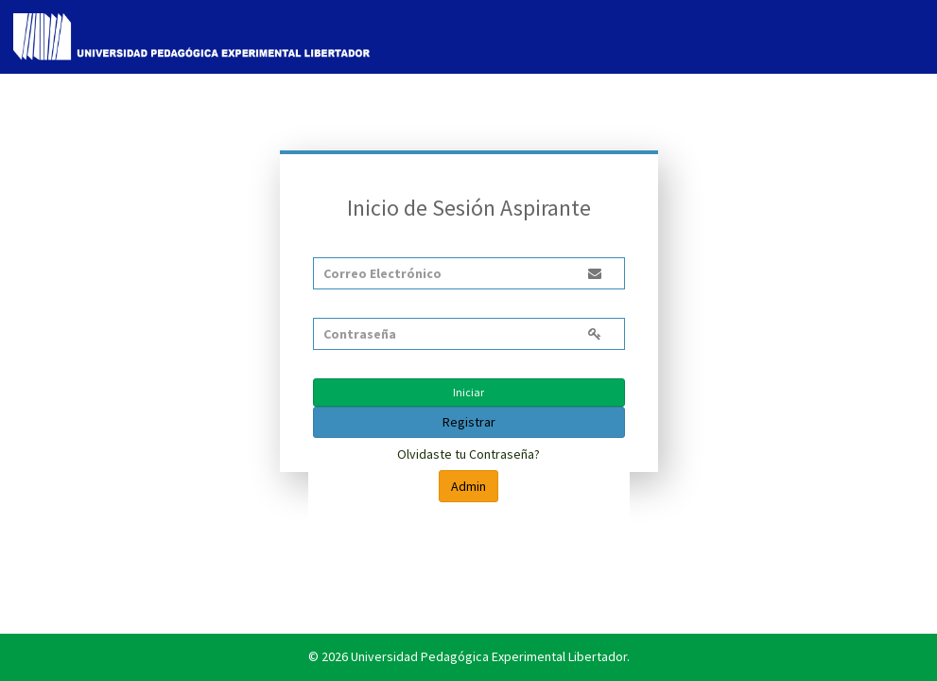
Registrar (468, 421)
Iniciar (468, 392)
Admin (468, 486)
